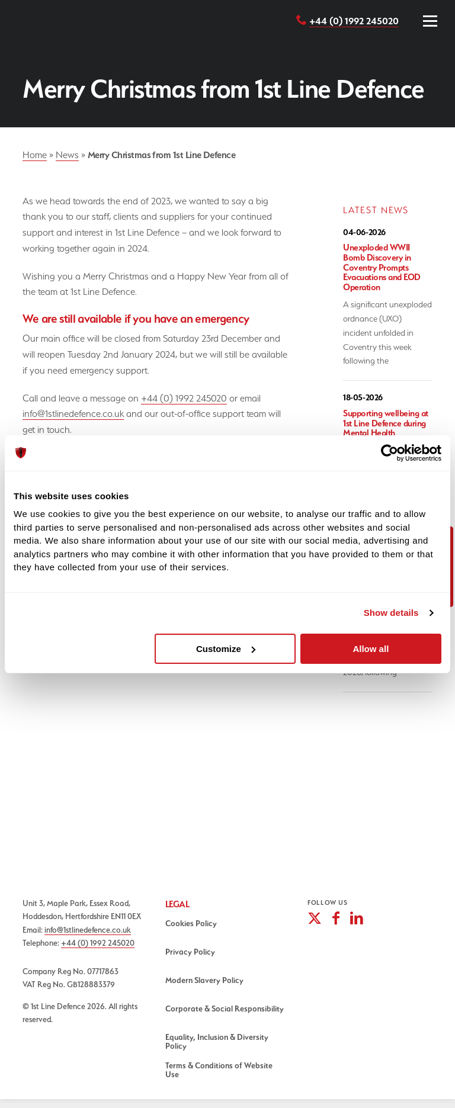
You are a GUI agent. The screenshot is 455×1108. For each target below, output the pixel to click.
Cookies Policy (191, 923)
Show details (391, 613)
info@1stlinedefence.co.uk (73, 413)
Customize (225, 649)
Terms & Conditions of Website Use (219, 1070)
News (67, 154)
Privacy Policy (190, 951)
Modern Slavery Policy (204, 980)
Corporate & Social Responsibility (224, 1008)
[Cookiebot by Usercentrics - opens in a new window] (389, 453)
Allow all (371, 649)
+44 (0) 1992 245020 (354, 21)
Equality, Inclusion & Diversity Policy (216, 1041)
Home (35, 154)
